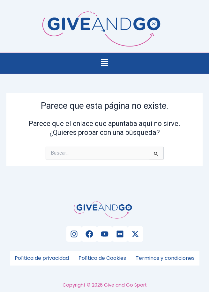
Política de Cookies (102, 258)
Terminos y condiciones (165, 258)
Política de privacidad (42, 258)
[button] (104, 63)
